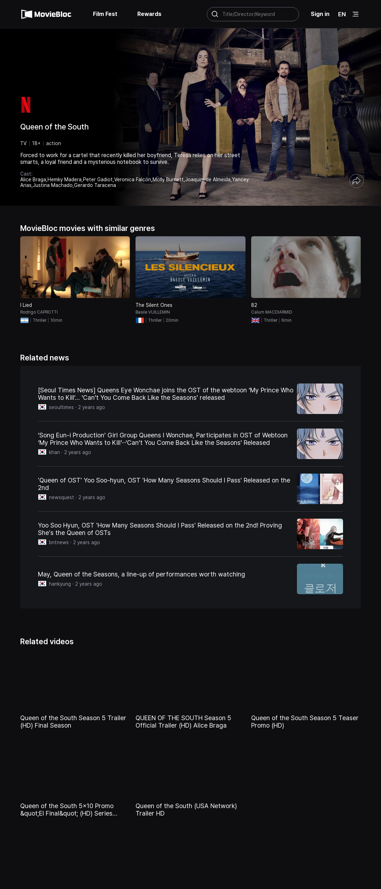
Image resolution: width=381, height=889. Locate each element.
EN (342, 14)
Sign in (320, 14)
